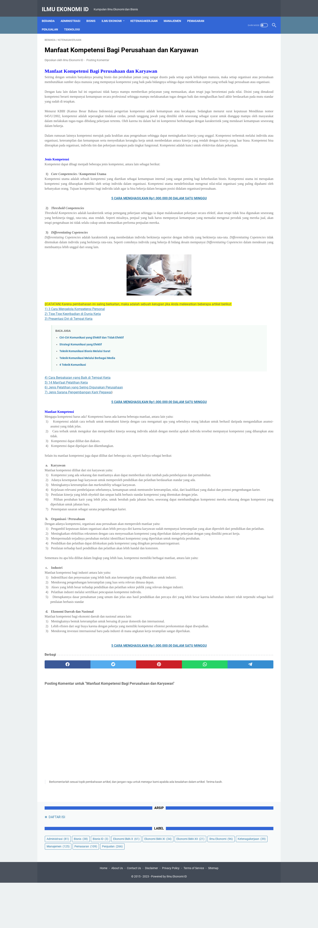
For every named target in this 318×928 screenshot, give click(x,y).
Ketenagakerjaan (146, 14)
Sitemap (213, 913)
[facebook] (60, 763)
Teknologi (75, 22)
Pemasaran (198, 14)
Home (103, 913)
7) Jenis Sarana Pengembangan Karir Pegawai (78, 451)
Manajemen (175, 14)
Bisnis (93, 14)
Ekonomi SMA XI (228, 81)
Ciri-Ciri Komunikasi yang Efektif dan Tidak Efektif (91, 397)
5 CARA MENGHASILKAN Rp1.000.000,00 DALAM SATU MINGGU (121, 243)
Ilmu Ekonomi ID (68, 4)
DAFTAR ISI (225, 45)
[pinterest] (121, 763)
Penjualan (53, 22)
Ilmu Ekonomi (114, 14)
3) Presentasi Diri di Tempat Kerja (68, 378)
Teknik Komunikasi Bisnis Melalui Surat (84, 410)
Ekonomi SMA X (248, 74)
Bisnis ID (222, 74)
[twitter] (90, 763)
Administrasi (73, 14)
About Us (117, 913)
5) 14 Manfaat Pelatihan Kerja (66, 442)
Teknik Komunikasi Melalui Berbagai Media (87, 417)
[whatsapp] (152, 763)
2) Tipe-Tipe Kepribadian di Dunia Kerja (73, 373)
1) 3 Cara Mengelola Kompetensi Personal (75, 368)
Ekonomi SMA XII (229, 89)
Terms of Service (194, 913)
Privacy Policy (170, 913)
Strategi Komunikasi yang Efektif (80, 404)
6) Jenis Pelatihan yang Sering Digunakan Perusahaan (84, 447)
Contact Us (134, 913)
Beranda (51, 14)
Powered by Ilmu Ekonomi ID (169, 921)
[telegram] (182, 763)
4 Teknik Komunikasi (72, 424)
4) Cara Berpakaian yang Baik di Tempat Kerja (78, 437)
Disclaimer (151, 913)
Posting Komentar (97, 65)
